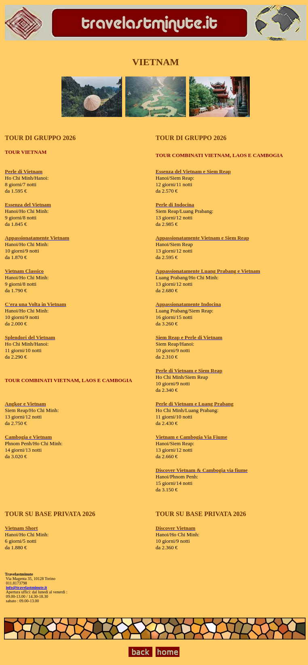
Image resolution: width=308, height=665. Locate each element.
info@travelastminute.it (26, 587)
